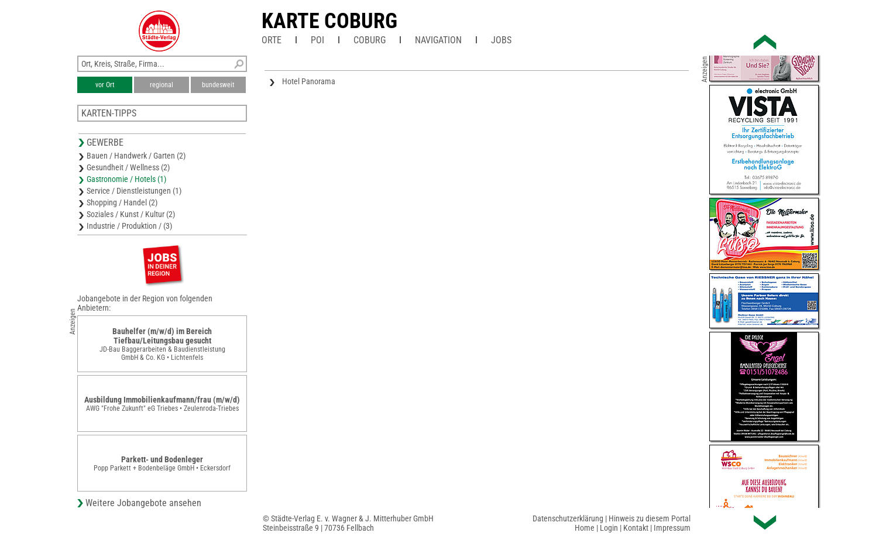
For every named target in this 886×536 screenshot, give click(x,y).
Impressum (672, 527)
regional (161, 85)
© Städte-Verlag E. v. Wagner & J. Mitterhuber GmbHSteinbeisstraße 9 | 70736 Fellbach (348, 523)
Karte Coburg (329, 21)
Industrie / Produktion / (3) (129, 226)
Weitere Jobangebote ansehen (143, 502)
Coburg (369, 40)
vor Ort (105, 85)
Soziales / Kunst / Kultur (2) (131, 214)
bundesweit (218, 85)
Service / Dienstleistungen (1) (134, 190)
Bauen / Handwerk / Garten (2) (136, 155)
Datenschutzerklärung (568, 518)
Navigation (438, 40)
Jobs (501, 40)
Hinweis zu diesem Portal (650, 518)
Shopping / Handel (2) (122, 202)
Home (585, 527)
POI (317, 40)
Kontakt (635, 527)
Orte (271, 40)
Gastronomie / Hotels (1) (126, 179)
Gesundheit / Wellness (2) (128, 167)
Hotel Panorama (308, 81)
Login (609, 527)
